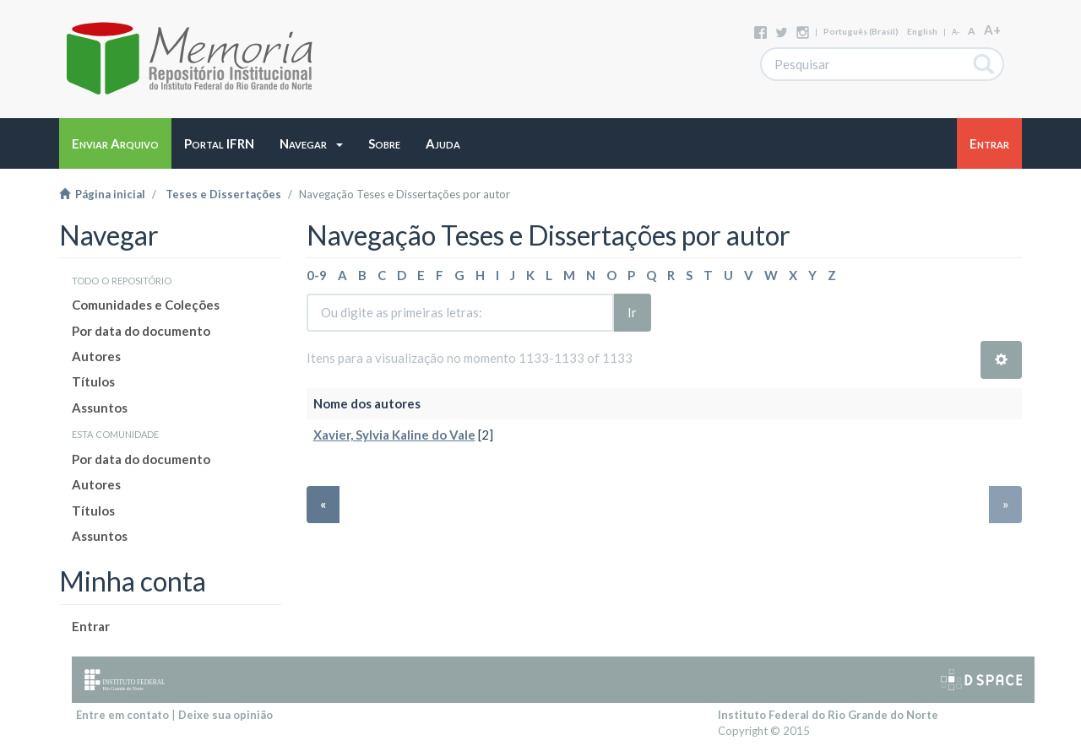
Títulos (93, 381)
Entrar (91, 626)
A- (955, 31)
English (922, 31)
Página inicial (102, 194)
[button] (311, 143)
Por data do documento (141, 330)
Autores (96, 356)
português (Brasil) (861, 31)
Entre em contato (122, 714)
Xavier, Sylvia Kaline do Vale (394, 434)
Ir (632, 312)
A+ (992, 29)
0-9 (317, 275)
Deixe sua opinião (225, 714)
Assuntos (100, 407)
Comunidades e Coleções (146, 304)
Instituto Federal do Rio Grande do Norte (828, 714)
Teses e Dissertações (223, 194)
